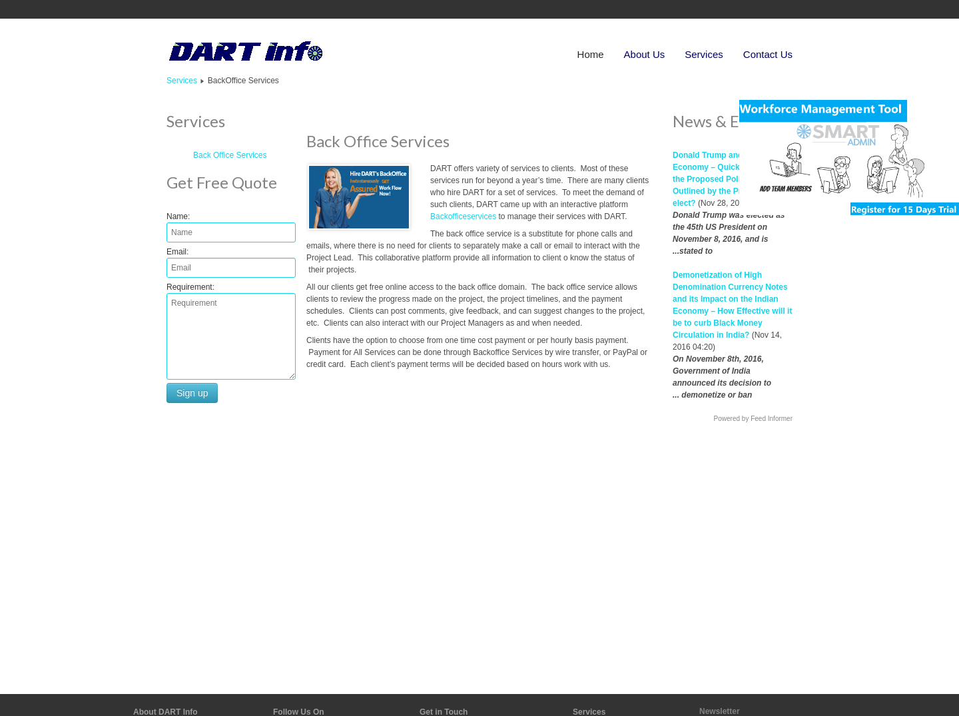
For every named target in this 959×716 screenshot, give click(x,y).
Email (176, 251)
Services (704, 54)
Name (177, 216)
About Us (644, 54)
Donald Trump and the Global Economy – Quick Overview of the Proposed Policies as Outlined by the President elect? (730, 179)
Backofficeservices (463, 216)
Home (590, 54)
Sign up (192, 393)
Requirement (189, 287)
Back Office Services (229, 155)
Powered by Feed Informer (753, 418)
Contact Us (768, 54)
